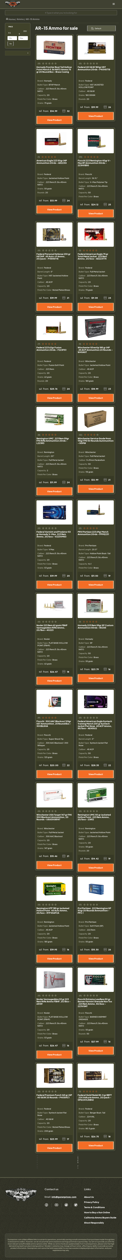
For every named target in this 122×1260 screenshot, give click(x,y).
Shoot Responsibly (94, 1222)
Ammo (20, 19)
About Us (89, 1197)
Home (10, 19)
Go (10, 44)
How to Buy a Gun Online (97, 1212)
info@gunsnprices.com (64, 1196)
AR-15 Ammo (33, 19)
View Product (54, 120)
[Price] (14, 33)
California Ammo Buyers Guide (100, 1217)
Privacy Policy (91, 1202)
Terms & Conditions (94, 1207)
